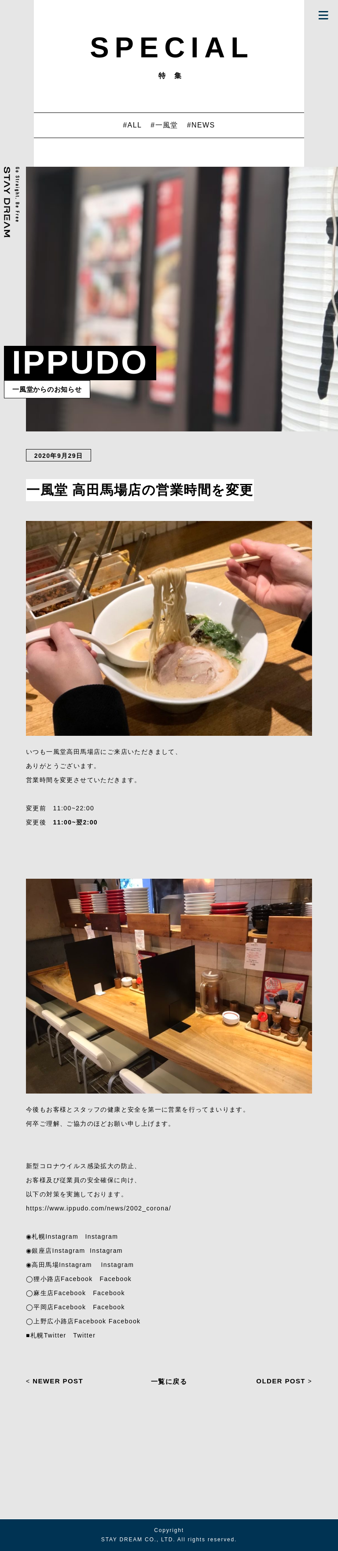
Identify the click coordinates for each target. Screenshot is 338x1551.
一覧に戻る (169, 1381)
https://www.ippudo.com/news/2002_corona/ (98, 1208)
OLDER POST (284, 1381)
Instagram (101, 1236)
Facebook (116, 1278)
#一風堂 (164, 125)
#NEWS (201, 125)
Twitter (84, 1335)
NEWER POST (54, 1381)
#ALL (132, 125)
